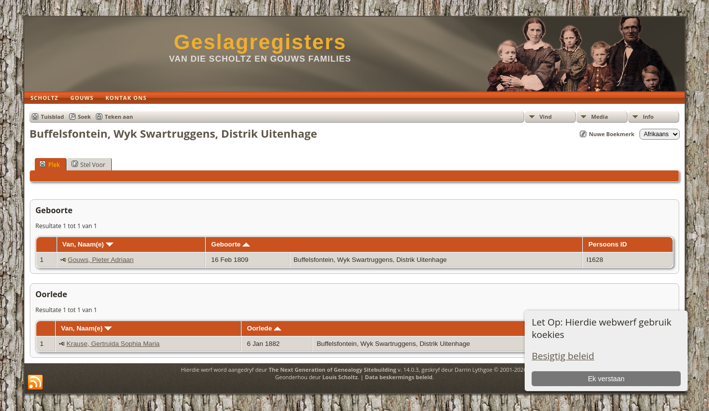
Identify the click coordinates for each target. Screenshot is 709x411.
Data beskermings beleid (399, 377)
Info (648, 116)
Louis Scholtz (340, 377)
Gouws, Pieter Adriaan (101, 259)
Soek (84, 116)
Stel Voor (88, 164)
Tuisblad (52, 116)
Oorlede (264, 328)
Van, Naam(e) (87, 244)
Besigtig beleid (563, 355)
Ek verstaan (606, 379)
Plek (49, 164)
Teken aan (119, 116)
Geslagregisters (260, 42)
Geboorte (230, 244)
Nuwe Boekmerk (611, 134)
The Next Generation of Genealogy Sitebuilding (332, 369)
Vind (546, 116)
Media (599, 116)
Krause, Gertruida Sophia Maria (113, 343)
